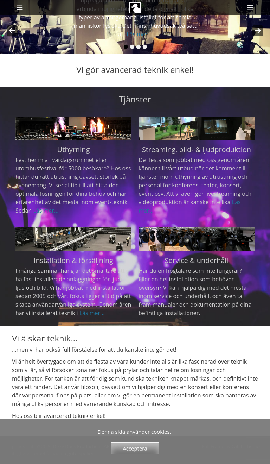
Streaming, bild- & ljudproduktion (196, 149)
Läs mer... (139, 34)
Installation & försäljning (73, 260)
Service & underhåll (197, 260)
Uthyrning (73, 149)
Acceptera (135, 448)
